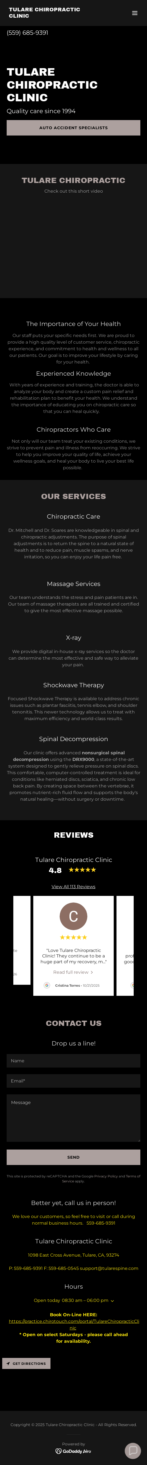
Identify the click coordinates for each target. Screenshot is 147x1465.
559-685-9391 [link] (28, 1268)
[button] (134, 12)
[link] (53, 16)
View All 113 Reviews (73, 886)
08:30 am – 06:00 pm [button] (85, 1300)
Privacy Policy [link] (106, 1176)
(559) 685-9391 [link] (27, 32)
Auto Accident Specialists (73, 127)
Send (73, 1157)
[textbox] (73, 1061)
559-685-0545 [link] (64, 1268)
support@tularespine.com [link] (109, 1268)
